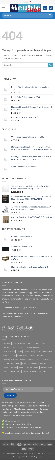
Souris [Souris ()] (21, 368)
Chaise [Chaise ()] (21, 348)
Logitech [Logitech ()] (6, 360)
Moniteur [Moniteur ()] (31, 360)
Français (27, 2)
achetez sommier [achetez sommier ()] (19, 344)
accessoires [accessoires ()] (7, 344)
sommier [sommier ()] (14, 368)
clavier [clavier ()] (19, 352)
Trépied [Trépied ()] (12, 372)
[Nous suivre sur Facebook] (4, 328)
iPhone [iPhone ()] (5, 356)
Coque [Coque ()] (26, 352)
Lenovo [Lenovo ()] (40, 356)
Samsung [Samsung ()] (43, 364)
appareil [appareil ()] (30, 344)
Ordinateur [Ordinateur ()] (46, 360)
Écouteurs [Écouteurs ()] (42, 372)
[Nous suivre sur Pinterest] (27, 328)
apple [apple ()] (37, 344)
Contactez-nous (45, 453)
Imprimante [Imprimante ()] (47, 352)
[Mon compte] (45, 8)
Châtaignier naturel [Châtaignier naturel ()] (32, 348)
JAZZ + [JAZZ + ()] (12, 356)
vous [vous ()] (19, 372)
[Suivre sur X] (18, 328)
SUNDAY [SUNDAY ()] (29, 368)
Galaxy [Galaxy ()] (38, 352)
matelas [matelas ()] (23, 360)
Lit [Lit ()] (46, 356)
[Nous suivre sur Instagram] (9, 328)
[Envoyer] (50, 15)
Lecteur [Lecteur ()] (32, 356)
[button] (3, 8)
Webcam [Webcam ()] (33, 372)
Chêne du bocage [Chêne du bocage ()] (9, 352)
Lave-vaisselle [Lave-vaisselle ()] (22, 356)
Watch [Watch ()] (25, 372)
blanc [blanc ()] (43, 344)
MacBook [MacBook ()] (14, 360)
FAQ (4, 453)
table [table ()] (36, 368)
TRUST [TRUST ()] (5, 372)
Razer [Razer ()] (24, 364)
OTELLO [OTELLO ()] (6, 364)
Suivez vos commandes (17, 453)
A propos (33, 453)
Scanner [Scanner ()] (5, 368)
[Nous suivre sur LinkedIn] (31, 328)
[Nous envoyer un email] (22, 328)
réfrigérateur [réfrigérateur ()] (33, 364)
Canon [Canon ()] (14, 348)
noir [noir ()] (38, 360)
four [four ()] (32, 352)
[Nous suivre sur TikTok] (13, 328)
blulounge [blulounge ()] (6, 348)
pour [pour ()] (12, 364)
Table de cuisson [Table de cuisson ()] (46, 368)
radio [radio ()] (18, 364)
